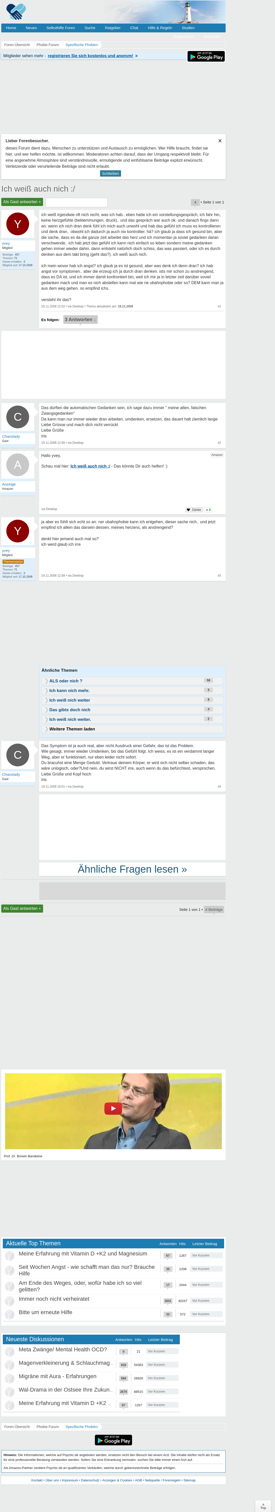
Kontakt (37, 1480)
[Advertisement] (132, 826)
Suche (90, 28)
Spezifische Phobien (82, 1427)
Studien (188, 28)
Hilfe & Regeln (160, 28)
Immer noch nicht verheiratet (54, 1299)
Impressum (70, 1480)
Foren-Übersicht (17, 1427)
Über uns (52, 1480)
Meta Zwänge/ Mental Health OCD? (63, 1349)
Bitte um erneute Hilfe (45, 1312)
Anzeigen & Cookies (117, 1480)
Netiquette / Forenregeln (162, 1480)
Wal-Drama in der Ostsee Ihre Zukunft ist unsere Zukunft (89, 1390)
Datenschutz (90, 1480)
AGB (138, 1480)
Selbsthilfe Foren (60, 28)
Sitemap (189, 1480)
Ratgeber (113, 28)
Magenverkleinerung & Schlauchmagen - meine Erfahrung (90, 1363)
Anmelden (212, 36)
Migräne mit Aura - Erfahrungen (57, 1376)
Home (11, 28)
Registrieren (184, 36)
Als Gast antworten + (22, 202)
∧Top (263, 1506)
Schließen (110, 173)
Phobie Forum (47, 1427)
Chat (134, 28)
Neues (31, 28)
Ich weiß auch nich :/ (38, 188)
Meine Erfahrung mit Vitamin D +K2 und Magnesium (83, 1253)
